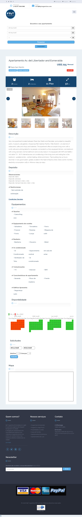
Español (73, 1)
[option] (41, 101)
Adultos (13, 353)
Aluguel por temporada (38, 425)
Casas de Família (36, 432)
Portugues (57, 1)
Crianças (23, 353)
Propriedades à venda (37, 429)
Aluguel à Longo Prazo (37, 427)
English (65, 1)
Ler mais (8, 442)
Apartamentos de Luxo (37, 436)
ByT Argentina (31, 503)
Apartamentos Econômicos (39, 434)
